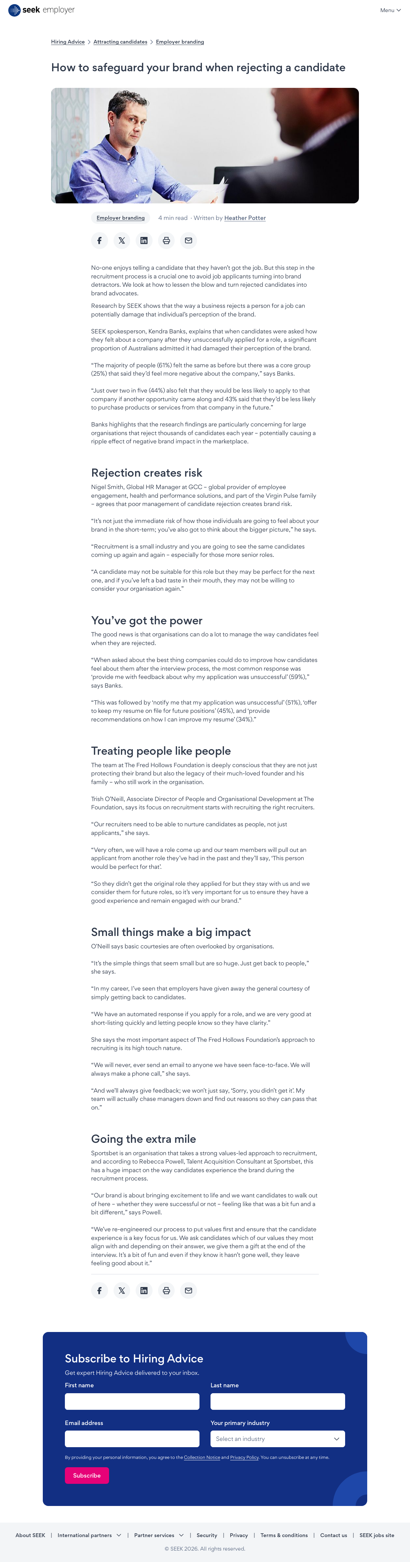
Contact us (333, 1535)
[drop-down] (278, 1439)
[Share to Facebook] (99, 240)
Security (207, 1535)
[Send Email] (188, 240)
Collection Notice (202, 1457)
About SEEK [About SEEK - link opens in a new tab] (30, 1535)
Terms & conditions (284, 1535)
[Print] (166, 240)
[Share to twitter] (122, 240)
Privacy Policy (244, 1457)
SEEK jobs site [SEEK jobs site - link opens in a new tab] (377, 1535)
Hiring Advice (68, 41)
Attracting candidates (120, 41)
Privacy (239, 1535)
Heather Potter (245, 217)
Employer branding (180, 41)
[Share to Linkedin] (144, 240)
